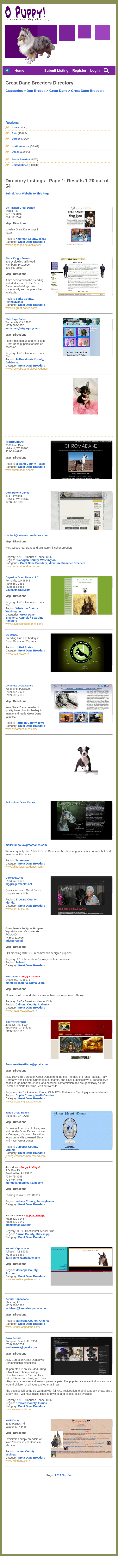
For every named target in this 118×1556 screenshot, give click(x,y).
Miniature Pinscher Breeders (67, 563)
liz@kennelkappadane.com (22, 1257)
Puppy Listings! (30, 976)
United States (20, 165)
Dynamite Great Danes (19, 685)
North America (20, 146)
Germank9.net (14, 877)
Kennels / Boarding (31, 617)
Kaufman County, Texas (31, 238)
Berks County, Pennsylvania (19, 300)
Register (79, 70)
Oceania (17, 151)
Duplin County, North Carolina (35, 1095)
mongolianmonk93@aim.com (24, 1182)
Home (19, 70)
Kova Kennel (13, 1338)
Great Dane (58, 91)
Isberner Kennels (15, 1021)
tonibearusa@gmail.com (21, 1347)
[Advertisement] (24, 104)
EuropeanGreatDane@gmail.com (26, 1064)
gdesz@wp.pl (14, 940)
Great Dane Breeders (87, 91)
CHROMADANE (14, 442)
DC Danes (11, 634)
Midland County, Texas (30, 463)
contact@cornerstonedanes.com (26, 535)
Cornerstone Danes (17, 492)
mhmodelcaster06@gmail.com (25, 982)
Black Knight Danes (17, 258)
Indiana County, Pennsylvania (35, 1201)
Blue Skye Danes (15, 319)
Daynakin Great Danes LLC (22, 577)
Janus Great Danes (17, 1112)
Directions (19, 223)
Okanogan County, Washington (36, 560)
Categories (14, 91)
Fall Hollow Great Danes (20, 802)
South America (21, 159)
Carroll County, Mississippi (33, 1234)
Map (8, 223)
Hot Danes (11, 976)
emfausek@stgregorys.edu (22, 328)
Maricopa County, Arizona (32, 1320)
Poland (20, 962)
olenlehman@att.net (18, 1224)
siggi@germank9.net (18, 884)
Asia (14, 133)
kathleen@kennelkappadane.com (26, 1308)
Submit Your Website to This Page (27, 193)
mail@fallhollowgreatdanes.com (26, 845)
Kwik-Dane (12, 1420)
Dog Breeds (36, 91)
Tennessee (22, 860)
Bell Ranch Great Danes (20, 207)
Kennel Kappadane (17, 1248)
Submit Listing (56, 70)
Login (95, 70)
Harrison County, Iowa (30, 722)
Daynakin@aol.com (17, 589)
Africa (15, 127)
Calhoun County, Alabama (32, 1004)
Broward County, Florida (31, 1403)
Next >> (67, 1475)
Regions (12, 122)
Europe (16, 138)
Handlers (11, 620)
